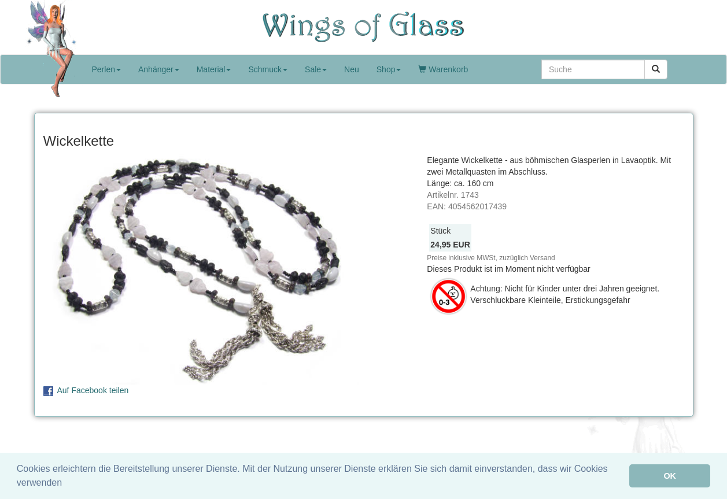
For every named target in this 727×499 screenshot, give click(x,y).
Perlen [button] (106, 69)
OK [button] (669, 475)
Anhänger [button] (158, 69)
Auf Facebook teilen (93, 390)
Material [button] (214, 69)
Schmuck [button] (267, 69)
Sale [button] (316, 69)
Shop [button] (389, 69)
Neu (351, 69)
